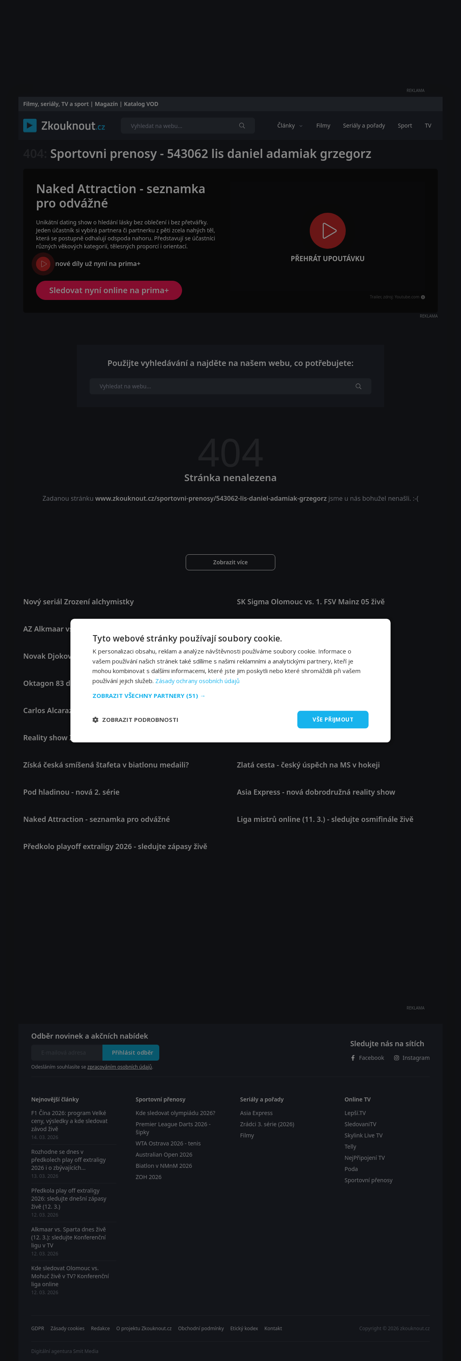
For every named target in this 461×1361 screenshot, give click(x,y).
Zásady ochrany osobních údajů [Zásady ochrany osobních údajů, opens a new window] (198, 681)
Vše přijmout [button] (332, 719)
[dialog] (230, 680)
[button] (230, 695)
